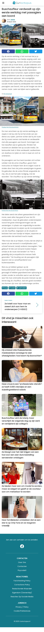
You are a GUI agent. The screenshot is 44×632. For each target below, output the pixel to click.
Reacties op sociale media (22, 596)
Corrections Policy (22, 584)
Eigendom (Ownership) (22, 592)
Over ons (22, 562)
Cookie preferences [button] (22, 611)
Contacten (22, 566)
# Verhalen (21, 288)
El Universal (8, 94)
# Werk (12, 288)
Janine (12, 20)
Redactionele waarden (22, 588)
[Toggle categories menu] (3, 3)
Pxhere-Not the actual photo (10, 210)
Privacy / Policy (22, 607)
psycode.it (22, 570)
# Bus (4, 288)
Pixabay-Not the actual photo (10, 127)
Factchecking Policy (22, 580)
